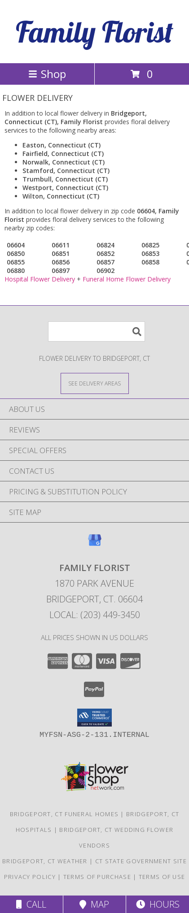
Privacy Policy (30, 877)
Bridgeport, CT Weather (45, 861)
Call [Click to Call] (31, 904)
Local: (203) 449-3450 (94, 615)
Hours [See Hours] (158, 904)
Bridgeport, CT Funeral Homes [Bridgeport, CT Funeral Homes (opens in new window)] (64, 814)
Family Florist (94, 31)
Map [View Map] (94, 904)
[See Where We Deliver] (95, 383)
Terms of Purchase (97, 877)
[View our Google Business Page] (95, 544)
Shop (47, 73)
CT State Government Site (141, 861)
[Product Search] (96, 331)
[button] (94, 718)
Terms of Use (162, 877)
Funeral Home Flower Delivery (127, 279)
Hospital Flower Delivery (39, 279)
